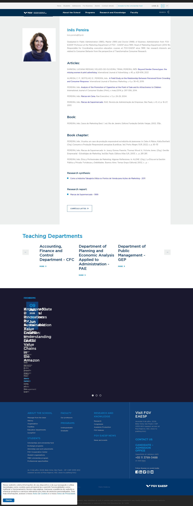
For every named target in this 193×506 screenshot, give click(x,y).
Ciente (9, 500)
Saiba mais (80, 385)
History (30, 418)
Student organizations (36, 452)
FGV (93, 1)
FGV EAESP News (105, 433)
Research (97, 418)
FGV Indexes (99, 427)
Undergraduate (67, 425)
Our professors (66, 415)
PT (167, 6)
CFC (70, 260)
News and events (100, 437)
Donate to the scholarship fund (130, 6)
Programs (90, 12)
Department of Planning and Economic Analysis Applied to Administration (96, 255)
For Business (88, 6)
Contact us (143, 437)
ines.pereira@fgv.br (75, 35)
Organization (32, 421)
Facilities (30, 424)
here (144, 458)
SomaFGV (31, 430)
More (42, 266)
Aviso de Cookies (40, 494)
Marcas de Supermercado (92, 102)
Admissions (76, 6)
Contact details (108, 6)
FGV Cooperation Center (37, 449)
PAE (83, 269)
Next (167, 252)
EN (163, 6)
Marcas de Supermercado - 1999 (84, 195)
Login (154, 6)
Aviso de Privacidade (66, 494)
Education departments (36, 427)
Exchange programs (35, 443)
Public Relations (104, 484)
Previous (25, 252)
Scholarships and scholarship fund (40, 440)
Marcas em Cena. (88, 96)
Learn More (29, 380)
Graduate (64, 428)
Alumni (97, 6)
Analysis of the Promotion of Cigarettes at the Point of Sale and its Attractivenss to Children (121, 87)
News (59, 6)
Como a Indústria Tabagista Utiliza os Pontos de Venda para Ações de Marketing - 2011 (107, 178)
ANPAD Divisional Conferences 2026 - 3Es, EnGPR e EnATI (94, 357)
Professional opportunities (37, 458)
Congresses (98, 421)
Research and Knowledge (113, 12)
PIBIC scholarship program (37, 455)
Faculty (134, 12)
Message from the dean (36, 415)
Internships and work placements (40, 446)
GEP (122, 260)
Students (66, 6)
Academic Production (102, 424)
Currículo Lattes (78, 208)
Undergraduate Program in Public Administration (40, 357)
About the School (72, 12)
